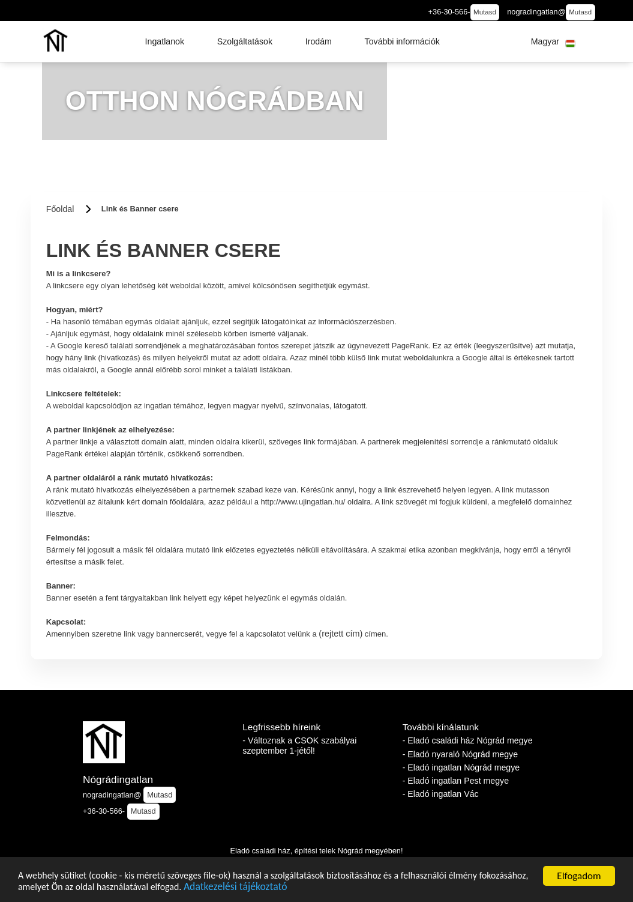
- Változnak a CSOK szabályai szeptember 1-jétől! (299, 745)
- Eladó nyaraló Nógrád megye (460, 754)
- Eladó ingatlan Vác (441, 794)
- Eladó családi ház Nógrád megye (468, 740)
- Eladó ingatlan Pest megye (456, 780)
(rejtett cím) (340, 633)
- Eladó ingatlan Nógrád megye (461, 767)
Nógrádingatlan (118, 779)
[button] (165, 41)
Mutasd (484, 12)
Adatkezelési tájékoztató (305, 889)
